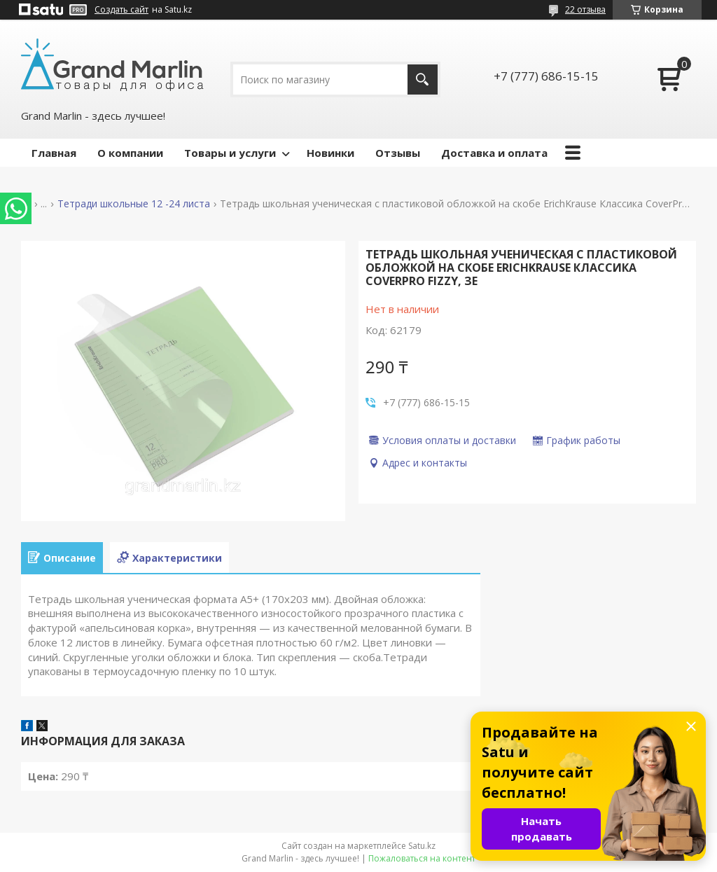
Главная (54, 153)
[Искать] (423, 79)
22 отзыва (585, 9)
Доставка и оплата (494, 153)
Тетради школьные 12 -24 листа (133, 204)
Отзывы (397, 153)
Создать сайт (121, 10)
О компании (130, 153)
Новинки (330, 153)
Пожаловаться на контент (421, 858)
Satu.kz (422, 846)
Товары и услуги (230, 153)
